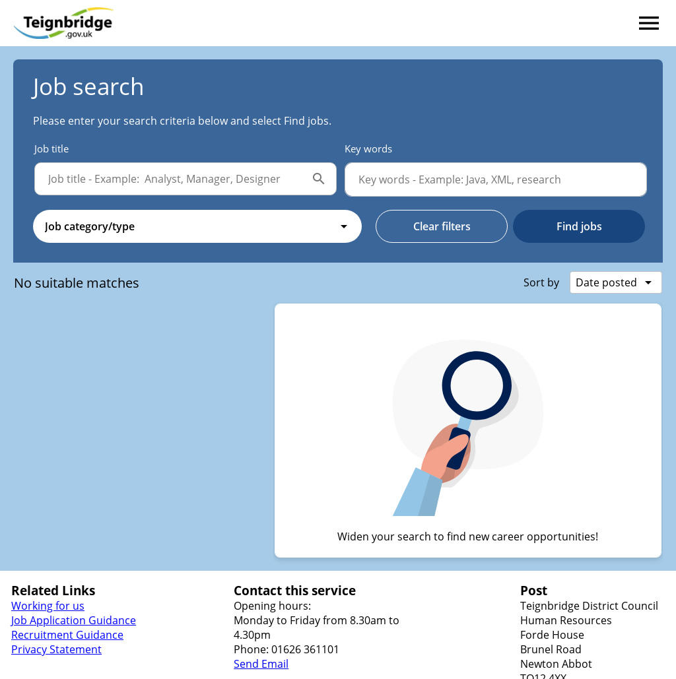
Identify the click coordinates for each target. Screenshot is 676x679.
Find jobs (579, 226)
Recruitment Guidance (67, 635)
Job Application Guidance (73, 620)
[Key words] (495, 179)
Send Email (261, 664)
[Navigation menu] (649, 23)
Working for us (47, 605)
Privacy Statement (56, 649)
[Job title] (173, 179)
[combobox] (197, 226)
